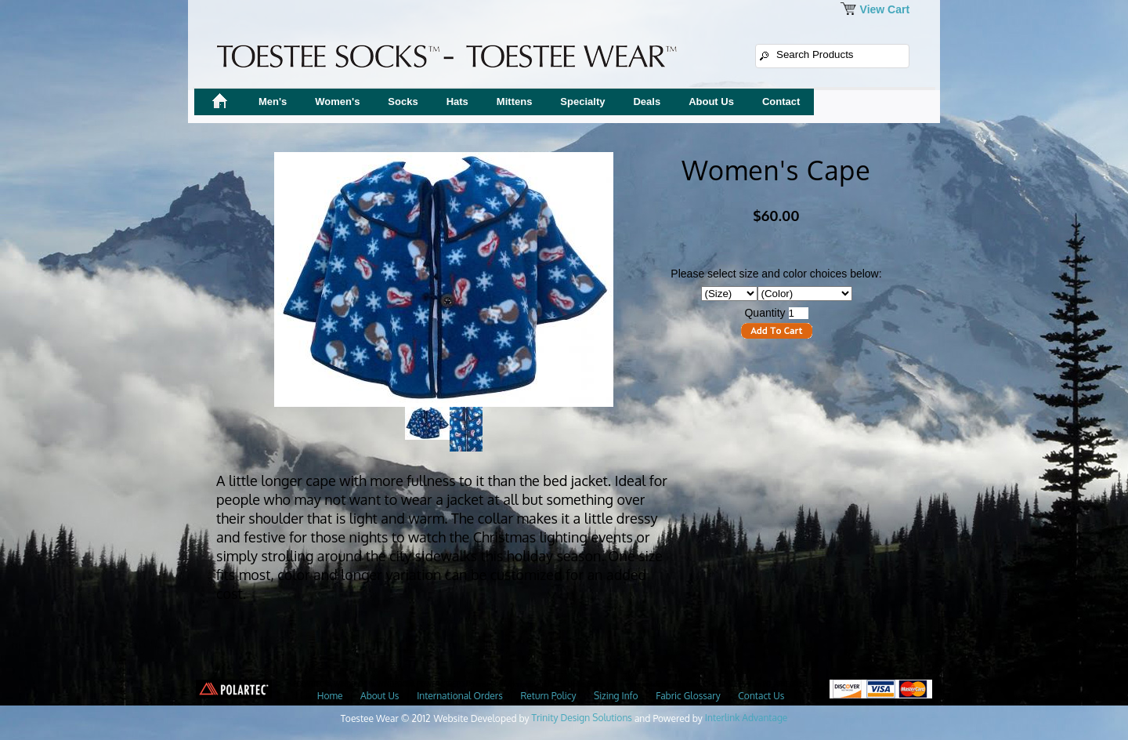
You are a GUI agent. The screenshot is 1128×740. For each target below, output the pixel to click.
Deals (646, 101)
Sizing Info (616, 696)
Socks (403, 101)
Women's (337, 101)
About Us (711, 101)
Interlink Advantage (746, 718)
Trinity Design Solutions (582, 718)
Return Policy (548, 696)
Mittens (515, 101)
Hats (457, 101)
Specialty (582, 101)
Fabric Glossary (688, 696)
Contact (781, 101)
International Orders (460, 696)
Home (330, 696)
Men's (272, 101)
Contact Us (761, 696)
